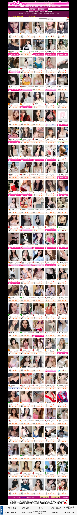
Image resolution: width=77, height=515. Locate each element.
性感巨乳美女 (24, 497)
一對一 (54, 33)
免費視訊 (18, 33)
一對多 (54, 121)
